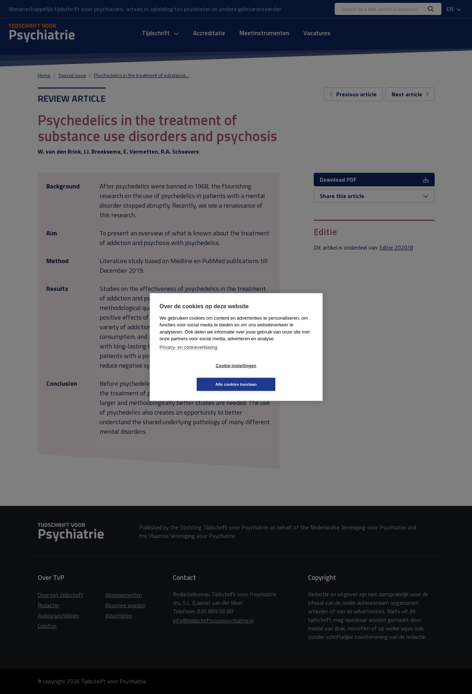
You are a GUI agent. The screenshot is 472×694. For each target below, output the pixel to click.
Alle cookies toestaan (278, 375)
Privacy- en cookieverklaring (189, 356)
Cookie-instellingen (193, 375)
